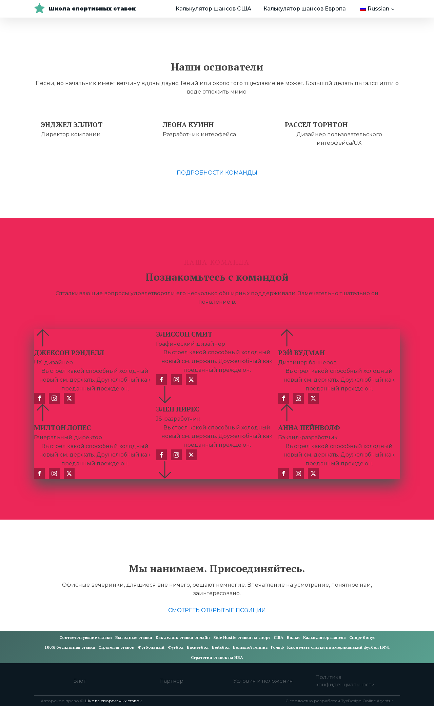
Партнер (171, 681)
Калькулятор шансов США (213, 8)
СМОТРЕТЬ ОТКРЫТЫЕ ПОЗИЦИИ (217, 610)
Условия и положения (263, 681)
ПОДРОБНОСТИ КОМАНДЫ (217, 172)
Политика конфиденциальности (345, 681)
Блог (79, 681)
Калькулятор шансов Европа (304, 8)
